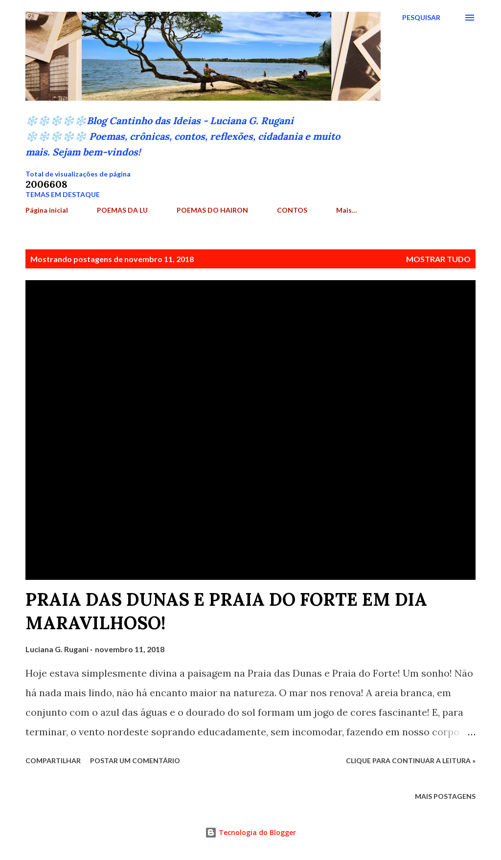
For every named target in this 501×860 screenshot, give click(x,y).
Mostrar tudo (438, 259)
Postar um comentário (135, 760)
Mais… (346, 210)
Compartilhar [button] (53, 760)
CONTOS (292, 210)
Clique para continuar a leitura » (411, 760)
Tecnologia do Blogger (250, 832)
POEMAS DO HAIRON (212, 210)
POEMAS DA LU (122, 210)
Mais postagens (445, 796)
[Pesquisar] (421, 17)
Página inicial (46, 210)
